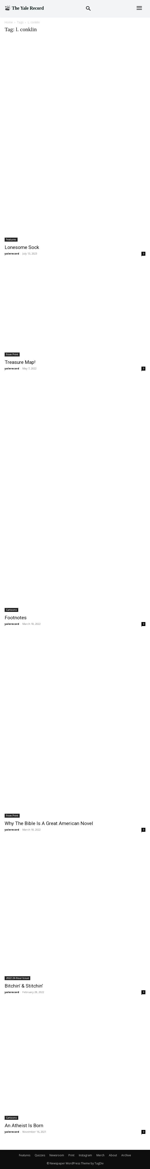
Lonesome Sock (22, 247)
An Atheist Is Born (24, 1125)
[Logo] (24, 8)
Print (71, 1155)
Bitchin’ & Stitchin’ (24, 986)
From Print (12, 354)
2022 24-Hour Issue (17, 978)
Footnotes (16, 617)
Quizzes (40, 1155)
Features (11, 239)
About (113, 1155)
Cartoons (11, 609)
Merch (100, 1155)
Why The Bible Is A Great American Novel (49, 823)
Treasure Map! (20, 362)
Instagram (85, 1155)
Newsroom (56, 1155)
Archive (126, 1155)
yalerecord (12, 253)
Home (9, 22)
